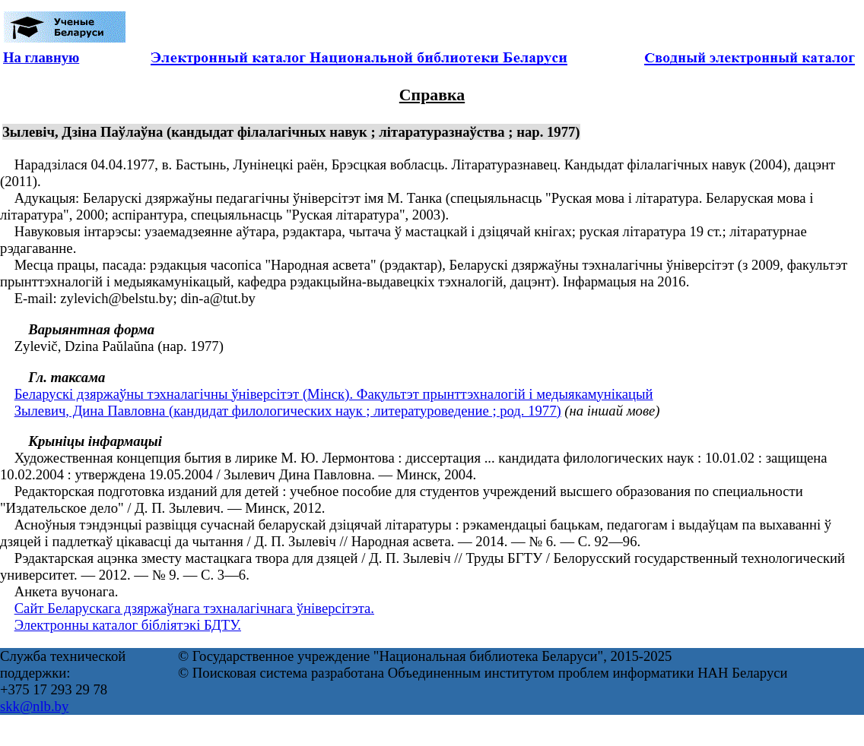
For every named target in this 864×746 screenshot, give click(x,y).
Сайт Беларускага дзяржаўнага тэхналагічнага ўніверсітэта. (194, 608)
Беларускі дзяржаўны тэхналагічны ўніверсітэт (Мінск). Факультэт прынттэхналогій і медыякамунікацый (333, 394)
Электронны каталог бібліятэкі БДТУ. (127, 625)
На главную (41, 57)
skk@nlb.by (34, 706)
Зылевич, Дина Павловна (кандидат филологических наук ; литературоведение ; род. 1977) (287, 411)
